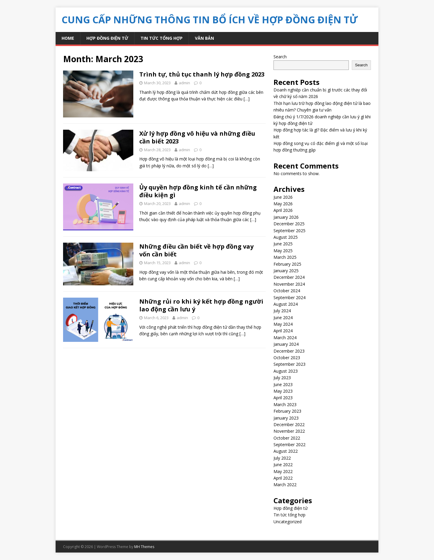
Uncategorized (287, 521)
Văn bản (204, 38)
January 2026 (286, 217)
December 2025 (289, 224)
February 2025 (287, 264)
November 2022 (289, 431)
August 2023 (285, 371)
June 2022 (283, 464)
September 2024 (289, 297)
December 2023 (289, 351)
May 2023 (283, 391)
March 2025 (285, 257)
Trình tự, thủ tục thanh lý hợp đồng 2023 (202, 74)
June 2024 (283, 317)
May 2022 (283, 471)
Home (68, 38)
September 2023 (289, 364)
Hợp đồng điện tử (107, 38)
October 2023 (286, 357)
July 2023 (282, 377)
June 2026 (283, 197)
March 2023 (285, 404)
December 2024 (289, 277)
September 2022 (289, 444)
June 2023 (283, 384)
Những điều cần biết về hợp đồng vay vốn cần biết (196, 250)
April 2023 (283, 397)
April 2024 (283, 330)
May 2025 (283, 250)
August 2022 (285, 451)
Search (280, 56)
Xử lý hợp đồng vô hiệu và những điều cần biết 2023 (197, 137)
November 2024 (289, 284)
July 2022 (282, 458)
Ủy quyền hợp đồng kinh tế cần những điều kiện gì (198, 191)
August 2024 (285, 304)
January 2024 (286, 344)
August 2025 (285, 237)
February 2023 (287, 411)
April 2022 (283, 478)
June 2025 (283, 244)
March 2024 (285, 337)
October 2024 (286, 290)
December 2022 (289, 424)
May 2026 (283, 203)
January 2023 (286, 418)
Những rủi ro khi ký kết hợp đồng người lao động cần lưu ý (201, 305)
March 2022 (285, 484)
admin (184, 82)
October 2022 (286, 438)
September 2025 (289, 230)
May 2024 (283, 324)
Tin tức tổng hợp (161, 38)
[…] (247, 99)
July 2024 (282, 310)
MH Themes (144, 546)
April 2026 (283, 210)
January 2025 (286, 270)
